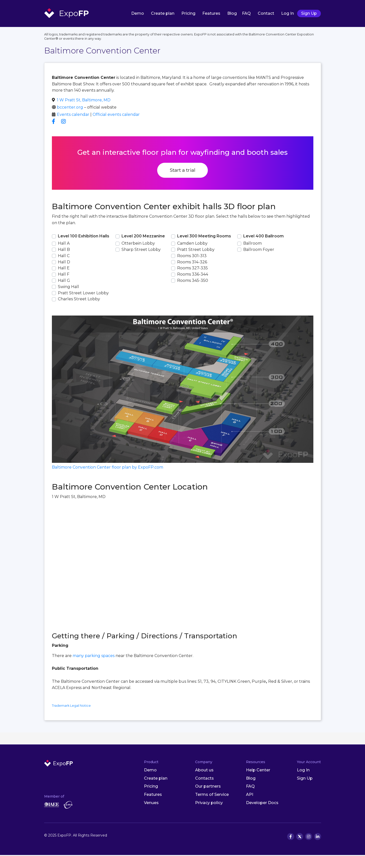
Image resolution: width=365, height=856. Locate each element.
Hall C (64, 256)
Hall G (64, 281)
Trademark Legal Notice (71, 706)
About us (204, 771)
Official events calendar (116, 115)
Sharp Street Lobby (141, 250)
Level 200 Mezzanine (143, 237)
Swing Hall (68, 287)
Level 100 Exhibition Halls (83, 237)
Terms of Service (212, 795)
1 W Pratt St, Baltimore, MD (84, 101)
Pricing (188, 13)
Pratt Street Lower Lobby (83, 293)
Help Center (258, 771)
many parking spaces (94, 656)
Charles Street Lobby (79, 300)
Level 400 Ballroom (263, 237)
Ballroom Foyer (258, 250)
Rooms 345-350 (192, 281)
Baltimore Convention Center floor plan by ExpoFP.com (107, 468)
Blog (232, 13)
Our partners (208, 787)
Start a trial (182, 171)
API (249, 795)
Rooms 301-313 (192, 256)
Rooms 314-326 (192, 262)
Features (211, 13)
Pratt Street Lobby (196, 250)
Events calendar (73, 115)
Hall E (64, 269)
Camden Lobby (192, 244)
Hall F (63, 275)
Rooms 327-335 (192, 269)
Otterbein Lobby (138, 244)
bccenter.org (70, 108)
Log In (287, 13)
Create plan (162, 13)
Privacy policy (209, 803)
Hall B (64, 250)
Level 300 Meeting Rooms (204, 237)
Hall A (64, 244)
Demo (137, 13)
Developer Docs (262, 803)
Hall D (64, 262)
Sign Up (309, 13)
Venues (151, 803)
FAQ (246, 13)
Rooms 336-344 (192, 275)
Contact (266, 13)
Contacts (204, 779)
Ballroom (252, 244)
